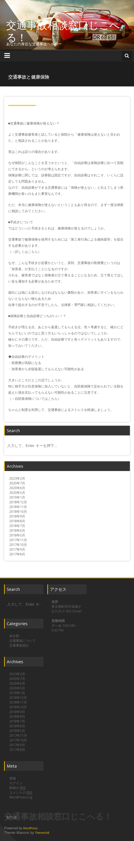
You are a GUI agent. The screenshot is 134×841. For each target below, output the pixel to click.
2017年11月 (18, 540)
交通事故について (22, 640)
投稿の (17, 787)
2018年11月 (18, 507)
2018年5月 (17, 535)
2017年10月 (18, 544)
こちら (33, 251)
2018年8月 (17, 521)
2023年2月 (17, 478)
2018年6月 (17, 530)
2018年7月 (17, 525)
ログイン (15, 783)
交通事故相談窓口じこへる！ (63, 31)
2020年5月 (17, 492)
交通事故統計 (19, 645)
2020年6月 (17, 488)
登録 (12, 778)
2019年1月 (17, 497)
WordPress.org (21, 797)
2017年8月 (17, 554)
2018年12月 (18, 502)
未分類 (14, 636)
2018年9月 (17, 516)
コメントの (20, 792)
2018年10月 (18, 511)
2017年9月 (17, 549)
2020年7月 (17, 483)
